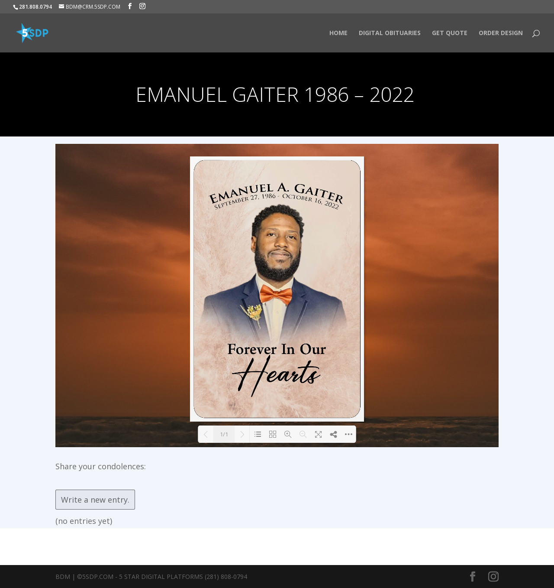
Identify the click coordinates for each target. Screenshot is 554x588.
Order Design (501, 33)
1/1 (224, 434)
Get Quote (449, 33)
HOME (338, 33)
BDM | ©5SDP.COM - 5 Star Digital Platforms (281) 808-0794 (151, 576)
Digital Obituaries (390, 33)
